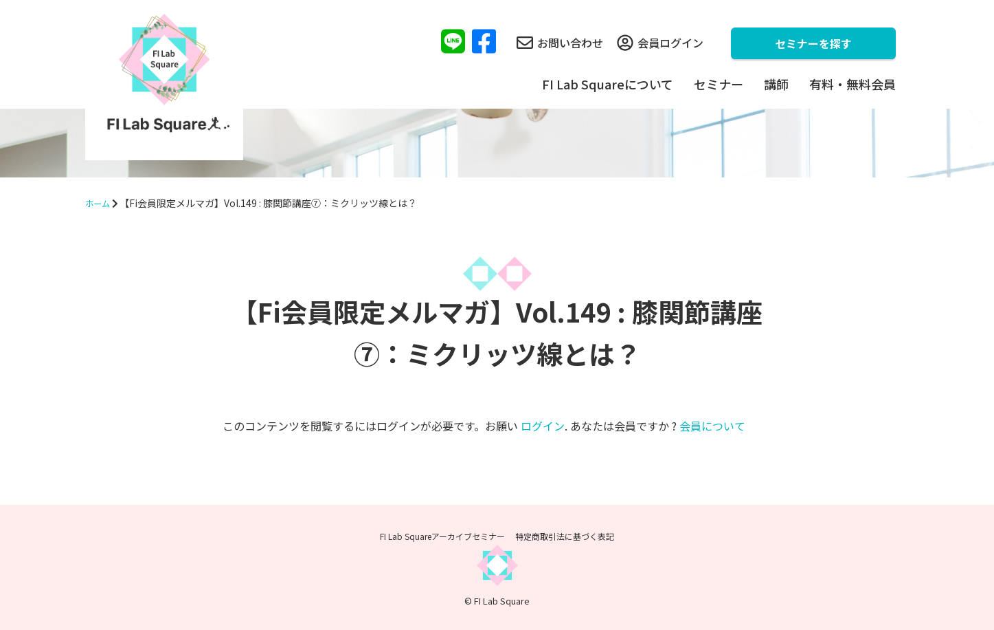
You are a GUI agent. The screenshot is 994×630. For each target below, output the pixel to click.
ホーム (99, 203)
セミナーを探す (813, 43)
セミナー (718, 84)
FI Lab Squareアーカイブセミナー (442, 536)
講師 (776, 84)
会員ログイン (660, 42)
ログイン (543, 425)
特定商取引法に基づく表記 (564, 536)
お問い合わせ (560, 42)
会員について (712, 425)
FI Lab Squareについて (607, 84)
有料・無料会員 (852, 84)
